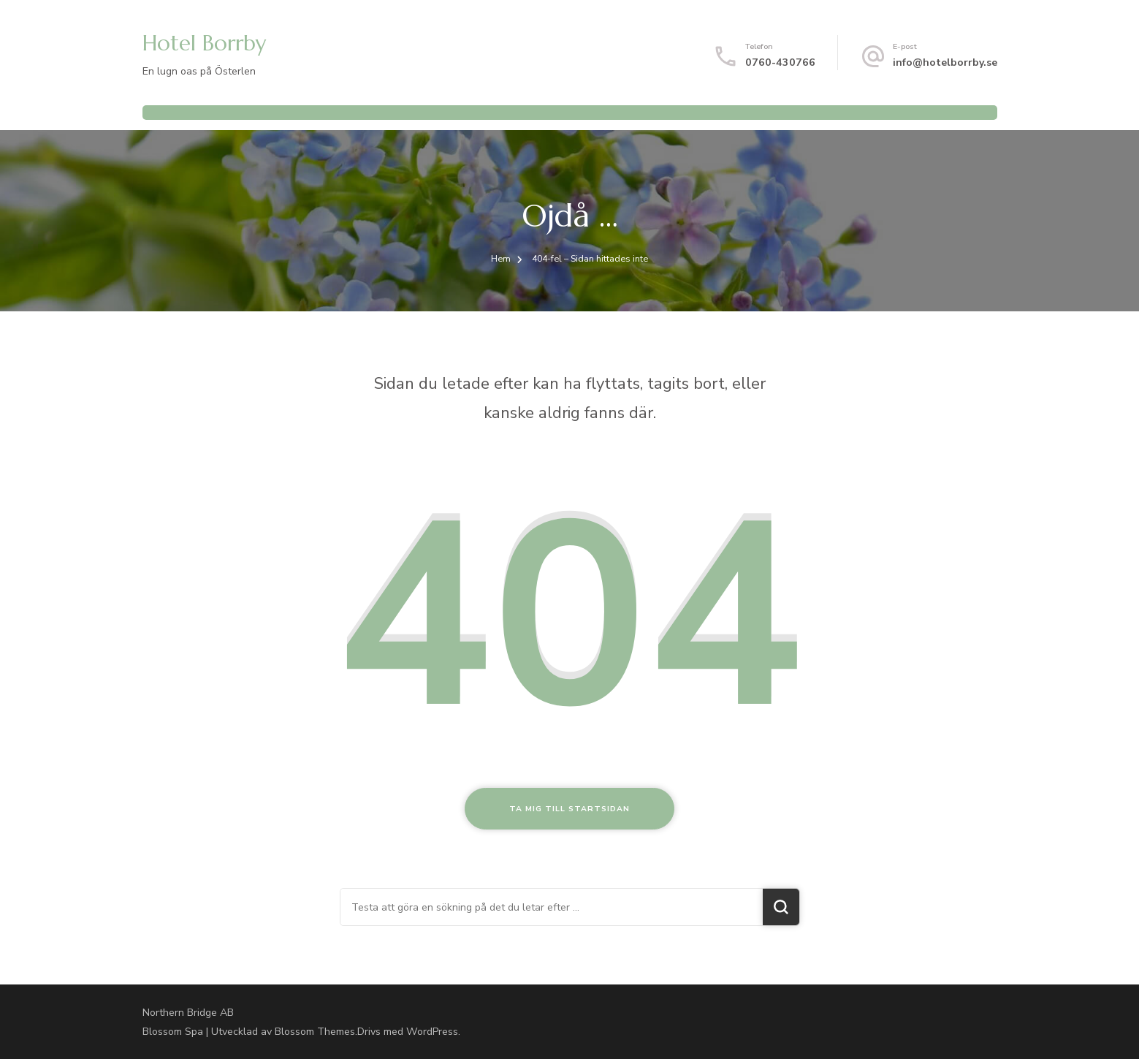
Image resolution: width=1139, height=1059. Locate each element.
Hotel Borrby (204, 43)
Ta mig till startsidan (569, 808)
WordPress (432, 1032)
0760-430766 (780, 62)
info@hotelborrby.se (945, 62)
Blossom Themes (315, 1032)
